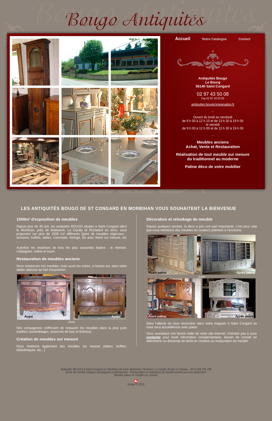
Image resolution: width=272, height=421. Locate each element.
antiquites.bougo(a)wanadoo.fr (212, 104)
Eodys (131, 384)
